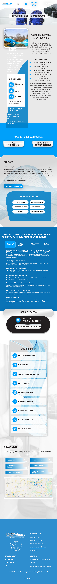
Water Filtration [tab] (46, 244)
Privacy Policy (28, 579)
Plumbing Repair (20, 202)
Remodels (20, 212)
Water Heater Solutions (20, 207)
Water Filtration (37, 207)
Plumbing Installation (37, 202)
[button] (18, 4)
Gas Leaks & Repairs (37, 212)
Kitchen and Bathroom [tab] (10, 244)
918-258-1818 (32, 321)
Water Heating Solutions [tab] (35, 244)
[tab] (16, 460)
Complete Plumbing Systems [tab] (20, 245)
